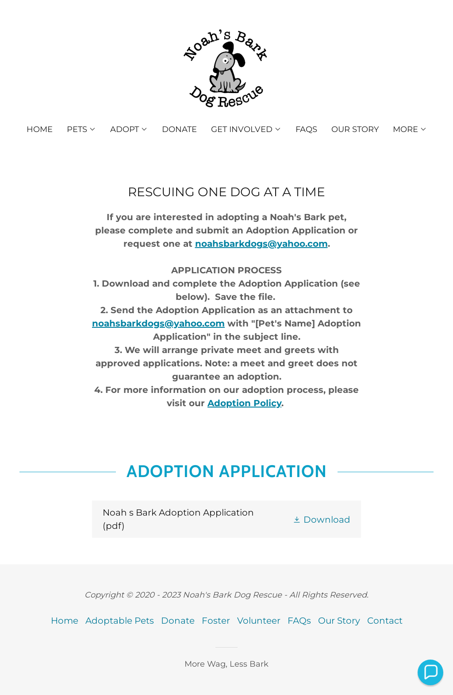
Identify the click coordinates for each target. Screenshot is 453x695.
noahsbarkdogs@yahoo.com (261, 243)
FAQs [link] (306, 129)
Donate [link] (179, 129)
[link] (226, 68)
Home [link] (40, 129)
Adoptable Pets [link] (119, 620)
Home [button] (64, 620)
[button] (81, 129)
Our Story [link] (355, 129)
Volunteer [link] (258, 620)
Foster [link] (216, 620)
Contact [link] (385, 620)
